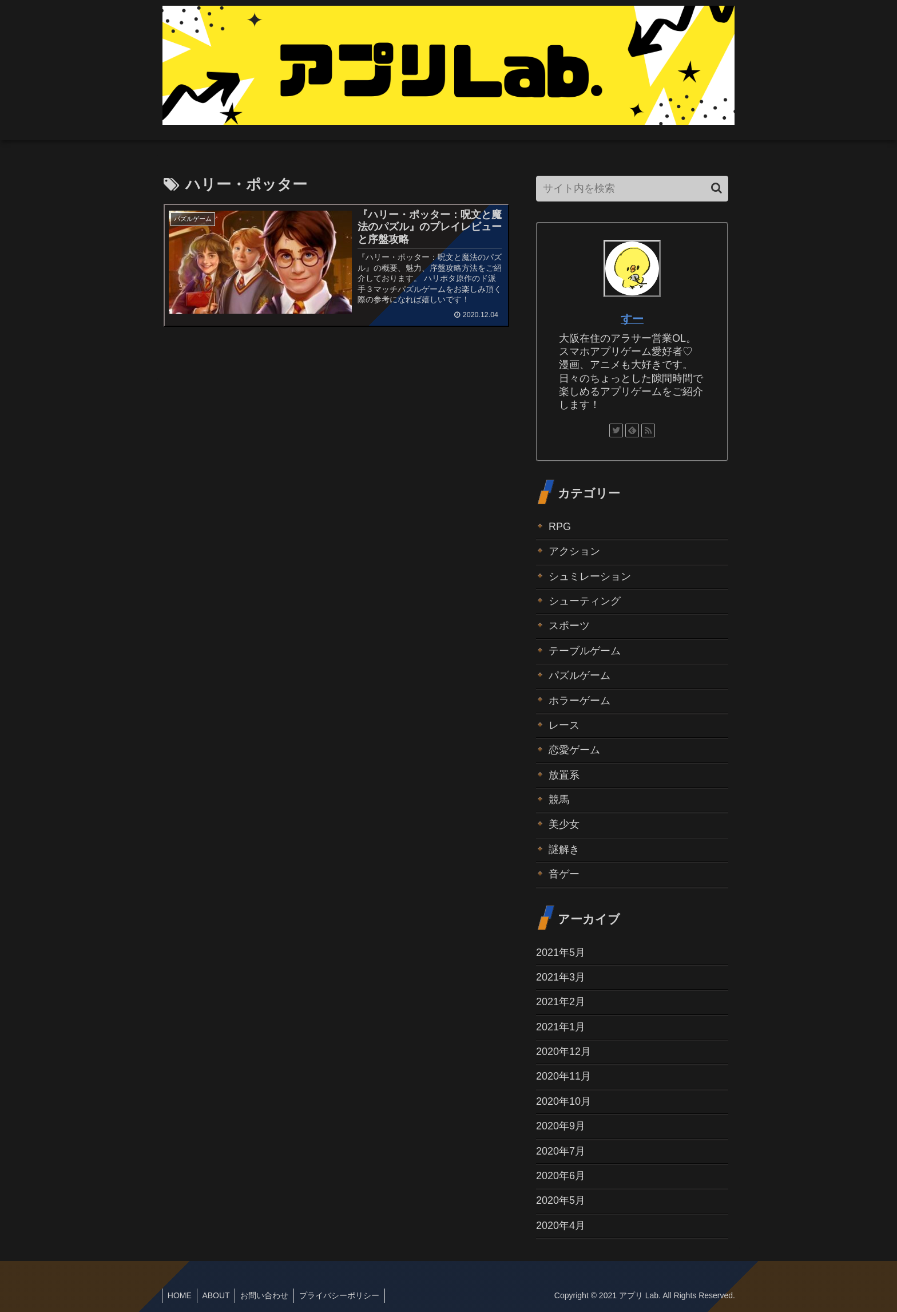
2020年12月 (563, 1051)
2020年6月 (560, 1175)
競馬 (559, 799)
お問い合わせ (268, 1295)
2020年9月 (560, 1126)
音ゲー (564, 874)
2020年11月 (563, 1076)
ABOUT (218, 1295)
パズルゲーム (579, 675)
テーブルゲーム (585, 651)
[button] (717, 188)
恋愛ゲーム (574, 750)
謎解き (564, 849)
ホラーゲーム (579, 700)
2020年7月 (560, 1151)
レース (564, 725)
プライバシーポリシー (344, 1295)
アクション (574, 551)
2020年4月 (560, 1225)
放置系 (564, 775)
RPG (560, 526)
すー (632, 319)
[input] (632, 188)
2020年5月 (560, 1200)
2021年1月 (560, 1027)
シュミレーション (590, 576)
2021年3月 (560, 977)
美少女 (564, 824)
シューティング (585, 601)
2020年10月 (563, 1101)
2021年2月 (560, 1001)
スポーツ (569, 625)
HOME (180, 1295)
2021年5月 (560, 952)
